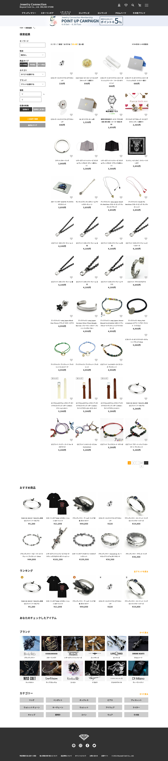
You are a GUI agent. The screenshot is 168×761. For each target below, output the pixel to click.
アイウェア (110, 707)
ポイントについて (80, 756)
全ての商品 (23, 64)
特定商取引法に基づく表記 (28, 756)
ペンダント (57, 700)
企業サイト (104, 756)
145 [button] (141, 464)
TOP (21, 28)
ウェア (110, 714)
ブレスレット (136, 700)
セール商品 (41, 64)
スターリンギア (47, 13)
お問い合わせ (94, 756)
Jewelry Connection (33, 4)
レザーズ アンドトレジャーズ (65, 13)
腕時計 (58, 714)
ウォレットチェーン (32, 707)
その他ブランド (139, 13)
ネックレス (84, 700)
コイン (84, 714)
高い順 (81, 44)
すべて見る (144, 632)
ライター (136, 707)
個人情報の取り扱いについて (48, 756)
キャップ (31, 714)
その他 (136, 714)
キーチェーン (57, 707)
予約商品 (32, 64)
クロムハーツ (120, 13)
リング (31, 700)
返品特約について (66, 756)
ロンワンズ (102, 13)
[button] (146, 463)
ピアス (110, 700)
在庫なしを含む (39, 109)
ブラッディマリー (29, 13)
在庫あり (26, 109)
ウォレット (84, 707)
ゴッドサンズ (84, 13)
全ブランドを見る (141, 571)
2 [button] (133, 463)
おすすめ (67, 44)
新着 (60, 44)
